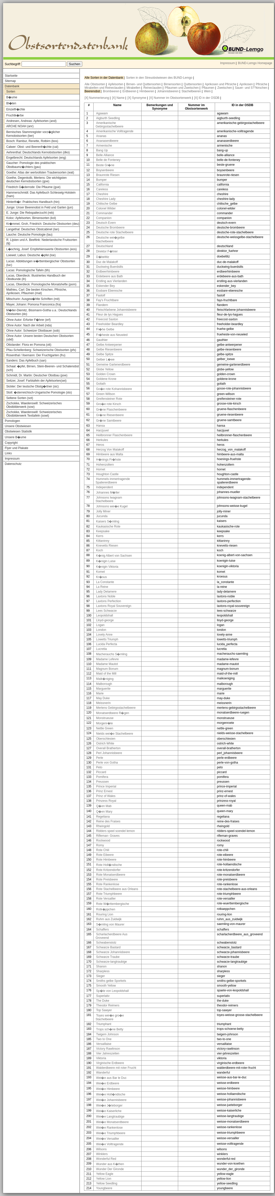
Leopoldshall (104, 615)
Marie (100, 693)
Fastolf (100, 295)
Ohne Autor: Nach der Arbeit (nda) (29, 325)
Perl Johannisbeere (109, 753)
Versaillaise (103, 1044)
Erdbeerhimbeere (107, 271)
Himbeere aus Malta (109, 454)
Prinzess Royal (106, 801)
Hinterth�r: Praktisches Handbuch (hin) (32, 202)
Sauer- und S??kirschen (251, 88)
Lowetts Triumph (107, 639)
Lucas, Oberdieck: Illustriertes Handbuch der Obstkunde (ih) (36, 277)
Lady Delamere (106, 591)
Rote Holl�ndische (109, 865)
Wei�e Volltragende (109, 1144)
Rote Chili (102, 850)
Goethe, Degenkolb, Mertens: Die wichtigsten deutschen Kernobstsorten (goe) (36, 179)
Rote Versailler (106, 898)
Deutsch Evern (106, 223)
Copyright (11, 443)
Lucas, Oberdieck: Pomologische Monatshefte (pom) (41, 284)
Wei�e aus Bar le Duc (111, 1078)
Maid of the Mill (106, 673)
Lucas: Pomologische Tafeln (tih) (28, 270)
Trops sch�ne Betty (109, 1029)
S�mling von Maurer (110, 924)
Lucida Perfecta (106, 644)
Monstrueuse (104, 718)
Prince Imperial (106, 786)
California (102, 184)
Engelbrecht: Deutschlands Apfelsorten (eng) (36, 157)
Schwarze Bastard (108, 947)
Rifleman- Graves (107, 835)
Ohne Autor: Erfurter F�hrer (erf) (28, 320)
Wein (208, 91)
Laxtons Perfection (108, 601)
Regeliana (103, 816)
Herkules (102, 440)
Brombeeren (111, 91)
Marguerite (103, 688)
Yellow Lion (103, 1178)
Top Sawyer (104, 1010)
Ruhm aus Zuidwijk (108, 919)
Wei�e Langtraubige (110, 1116)
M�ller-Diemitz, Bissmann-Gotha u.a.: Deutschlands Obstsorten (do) (41, 312)
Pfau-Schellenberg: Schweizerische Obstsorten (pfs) (41, 350)
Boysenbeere (105, 170)
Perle (99, 758)
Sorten (10, 91)
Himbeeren (147, 91)
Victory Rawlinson (108, 1048)
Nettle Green (104, 728)
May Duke (103, 698)
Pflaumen (208, 88)
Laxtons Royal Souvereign (113, 606)
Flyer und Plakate (16, 448)
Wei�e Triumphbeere (110, 1133)
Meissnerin (103, 703)
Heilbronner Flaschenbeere (114, 435)
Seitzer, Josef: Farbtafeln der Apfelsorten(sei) (36, 380)
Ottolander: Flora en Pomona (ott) (28, 344)
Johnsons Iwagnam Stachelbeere (109, 499)
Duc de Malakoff (107, 262)
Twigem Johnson (107, 1034)
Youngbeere (104, 1188)
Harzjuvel (102, 430)
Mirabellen (133, 88)
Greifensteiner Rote (109, 399)
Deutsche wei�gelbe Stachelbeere (110, 239)
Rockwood (103, 840)
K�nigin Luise (105, 561)
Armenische (104, 145)
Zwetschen (225, 88)
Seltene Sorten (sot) (19, 398)
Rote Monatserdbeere (110, 874)
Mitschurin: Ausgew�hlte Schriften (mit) (33, 299)
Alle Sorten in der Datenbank (104, 77)
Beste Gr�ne (105, 165)
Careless (102, 189)
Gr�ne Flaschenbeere (111, 409)
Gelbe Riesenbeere (109, 349)
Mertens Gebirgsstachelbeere (115, 708)
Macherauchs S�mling (111, 654)
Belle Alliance (105, 155)
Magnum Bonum (107, 669)
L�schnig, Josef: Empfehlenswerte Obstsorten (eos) (41, 249)
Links (8, 453)
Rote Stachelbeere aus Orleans (117, 889)
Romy (100, 845)
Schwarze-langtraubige (111, 961)
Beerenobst (93, 91)
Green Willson (105, 394)
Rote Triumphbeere (109, 894)
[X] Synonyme (136, 98)
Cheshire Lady (105, 199)
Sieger (100, 976)
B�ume (11, 97)
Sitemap (10, 81)
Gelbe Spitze (104, 354)
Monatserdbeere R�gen (112, 713)
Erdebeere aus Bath (109, 276)
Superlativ (102, 996)
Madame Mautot (107, 664)
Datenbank (12, 86)
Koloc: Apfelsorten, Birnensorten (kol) (31, 218)
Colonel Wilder (106, 208)
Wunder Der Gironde (110, 1169)
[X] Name (118, 98)
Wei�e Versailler (107, 1138)
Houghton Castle (107, 474)
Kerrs (99, 536)
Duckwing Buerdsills (109, 267)
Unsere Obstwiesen (18, 426)
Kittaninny (102, 541)
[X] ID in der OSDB (207, 98)
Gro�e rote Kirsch (108, 404)
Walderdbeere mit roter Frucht (116, 1068)
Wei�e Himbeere (108, 1089)
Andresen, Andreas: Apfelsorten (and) (31, 121)
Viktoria (101, 1058)
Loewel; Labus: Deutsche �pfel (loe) (31, 255)
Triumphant (103, 1024)
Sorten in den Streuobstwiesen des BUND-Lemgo (159, 77)
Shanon (101, 966)
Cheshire (102, 194)
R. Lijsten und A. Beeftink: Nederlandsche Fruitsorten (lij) (41, 241)
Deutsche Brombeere (110, 227)
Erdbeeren (129, 91)
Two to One (103, 1039)
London (101, 630)
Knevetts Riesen (107, 545)
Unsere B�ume (15, 437)
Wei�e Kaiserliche (108, 1111)
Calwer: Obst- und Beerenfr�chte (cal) (32, 147)
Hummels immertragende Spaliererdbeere (113, 480)
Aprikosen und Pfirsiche (221, 84)
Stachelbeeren (192, 91)
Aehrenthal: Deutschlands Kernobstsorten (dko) (38, 152)
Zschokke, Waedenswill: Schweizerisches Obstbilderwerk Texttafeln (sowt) (34, 413)
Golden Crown (105, 374)
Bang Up (102, 150)
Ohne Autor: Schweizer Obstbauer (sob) (33, 330)
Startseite (11, 75)
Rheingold (103, 826)
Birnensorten (173, 84)
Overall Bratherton (108, 748)
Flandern (102, 305)
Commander (104, 213)
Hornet (100, 469)
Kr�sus (101, 577)
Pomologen (12, 421)
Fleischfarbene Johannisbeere (116, 310)
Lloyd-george (105, 620)
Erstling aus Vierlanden (111, 281)
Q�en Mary (104, 811)
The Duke (102, 1000)
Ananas (101, 136)
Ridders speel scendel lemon (115, 831)
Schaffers (102, 929)
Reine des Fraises (108, 821)
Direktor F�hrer (107, 251)
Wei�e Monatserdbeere (112, 1122)
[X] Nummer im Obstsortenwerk (170, 98)
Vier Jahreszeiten (107, 1053)
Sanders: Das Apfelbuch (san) (26, 360)
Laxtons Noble (105, 596)
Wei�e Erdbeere (107, 1083)
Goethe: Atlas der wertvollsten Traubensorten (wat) (40, 172)
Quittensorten (193, 84)
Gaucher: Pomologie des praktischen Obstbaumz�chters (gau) (31, 165)
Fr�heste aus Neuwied (111, 335)
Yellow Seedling (106, 1183)
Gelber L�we (105, 359)
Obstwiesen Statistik (18, 431)
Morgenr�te (104, 723)
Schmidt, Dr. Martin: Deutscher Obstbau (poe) (36, 375)
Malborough (104, 684)
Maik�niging (104, 679)
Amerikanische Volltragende (114, 131)
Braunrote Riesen (107, 175)
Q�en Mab (103, 806)
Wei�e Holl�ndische (110, 1094)
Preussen (102, 781)
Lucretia (101, 649)
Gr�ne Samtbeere (108, 420)
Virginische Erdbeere (110, 1063)
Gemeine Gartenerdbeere (113, 364)
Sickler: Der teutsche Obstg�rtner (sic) (32, 386)
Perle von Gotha (107, 762)
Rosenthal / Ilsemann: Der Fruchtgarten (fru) (35, 355)
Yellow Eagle (104, 1174)
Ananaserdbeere (107, 141)
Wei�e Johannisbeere (111, 1100)
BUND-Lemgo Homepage (255, 63)
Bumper (101, 180)
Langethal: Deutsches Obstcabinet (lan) (32, 229)
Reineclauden (153, 88)
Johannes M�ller (107, 492)
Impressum (227, 63)
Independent (104, 487)
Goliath (101, 383)
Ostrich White (105, 743)
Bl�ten (11, 103)
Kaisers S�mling (107, 521)
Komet (100, 571)
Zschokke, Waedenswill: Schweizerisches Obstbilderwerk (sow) (34, 405)
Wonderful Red (106, 1159)
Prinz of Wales (105, 796)
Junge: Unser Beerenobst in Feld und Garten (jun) (39, 207)
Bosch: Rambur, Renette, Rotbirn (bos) (32, 141)
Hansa (100, 425)
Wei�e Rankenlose (109, 1127)
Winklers (102, 1154)
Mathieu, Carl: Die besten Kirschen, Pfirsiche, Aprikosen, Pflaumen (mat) (36, 291)
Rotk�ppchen (105, 909)
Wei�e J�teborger (109, 1105)
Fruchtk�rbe (15, 115)
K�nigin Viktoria (107, 566)
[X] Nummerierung (97, 98)
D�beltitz (102, 257)
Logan (100, 625)
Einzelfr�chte (15, 109)
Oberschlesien (105, 738)
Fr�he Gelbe (105, 329)
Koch (99, 550)
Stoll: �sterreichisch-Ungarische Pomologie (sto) (39, 392)
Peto (99, 767)
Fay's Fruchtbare (107, 300)
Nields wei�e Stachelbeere (114, 733)
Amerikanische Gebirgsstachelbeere (109, 124)
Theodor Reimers (107, 1005)
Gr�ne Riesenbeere (110, 415)
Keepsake (102, 531)
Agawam (102, 113)
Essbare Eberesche (109, 290)
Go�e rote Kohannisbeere (114, 389)
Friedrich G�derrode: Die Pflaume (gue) (33, 187)
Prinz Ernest (104, 791)
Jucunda (101, 516)
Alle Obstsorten (95, 84)
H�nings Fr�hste (108, 459)
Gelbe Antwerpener (109, 344)
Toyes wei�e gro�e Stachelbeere (110, 1017)
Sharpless (102, 971)
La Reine (102, 587)
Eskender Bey (105, 286)
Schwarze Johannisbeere (113, 952)
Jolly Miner (103, 511)
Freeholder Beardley (109, 324)
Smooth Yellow (106, 985)
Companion (103, 218)
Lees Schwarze (106, 610)
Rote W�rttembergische (112, 904)
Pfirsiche (262, 84)
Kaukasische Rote (108, 526)
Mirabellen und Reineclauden (104, 88)
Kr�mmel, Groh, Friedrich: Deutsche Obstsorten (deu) (42, 224)
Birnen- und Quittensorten (144, 84)
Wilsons (101, 1149)
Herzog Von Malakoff (110, 449)
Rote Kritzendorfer (108, 870)
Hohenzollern (105, 464)
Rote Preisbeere (107, 879)
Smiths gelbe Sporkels (111, 981)
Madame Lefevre (107, 659)
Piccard (101, 772)
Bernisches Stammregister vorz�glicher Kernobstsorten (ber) (33, 134)
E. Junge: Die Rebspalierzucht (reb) (30, 212)
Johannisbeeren (168, 91)
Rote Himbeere (106, 859)
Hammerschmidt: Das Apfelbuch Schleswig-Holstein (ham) (41, 194)
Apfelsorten (116, 84)
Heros (100, 445)
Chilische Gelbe (106, 203)
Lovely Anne (104, 634)
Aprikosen (246, 84)
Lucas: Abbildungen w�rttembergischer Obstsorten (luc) (40, 263)
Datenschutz (13, 464)
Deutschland (104, 246)
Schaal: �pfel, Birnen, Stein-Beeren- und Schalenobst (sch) (42, 368)
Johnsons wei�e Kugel (111, 506)
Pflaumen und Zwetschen (182, 88)
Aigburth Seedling (108, 118)
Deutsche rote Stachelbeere (114, 232)
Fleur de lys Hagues (109, 314)
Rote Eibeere (105, 855)
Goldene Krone (106, 379)
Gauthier (102, 340)
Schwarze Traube (107, 957)
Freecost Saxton (107, 319)
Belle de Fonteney (108, 160)
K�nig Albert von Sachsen (114, 555)
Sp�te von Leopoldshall (112, 991)
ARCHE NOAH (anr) (20, 126)
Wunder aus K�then (110, 1164)
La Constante (105, 582)
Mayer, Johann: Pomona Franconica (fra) (33, 304)
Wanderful (103, 1072)
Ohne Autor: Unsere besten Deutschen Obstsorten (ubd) (40, 337)
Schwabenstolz (106, 942)
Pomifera (102, 777)
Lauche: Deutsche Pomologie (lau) (29, 234)
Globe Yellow (104, 369)
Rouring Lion (104, 914)
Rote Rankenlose (107, 884)
